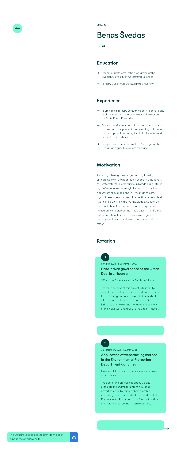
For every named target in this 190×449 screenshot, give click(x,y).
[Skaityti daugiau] (166, 334)
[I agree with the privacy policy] (74, 437)
